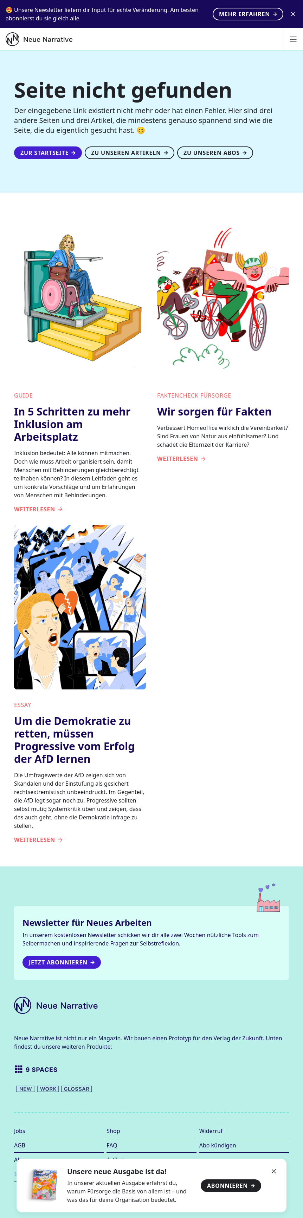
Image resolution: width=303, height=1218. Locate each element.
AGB (19, 1145)
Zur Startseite (48, 153)
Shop (113, 1131)
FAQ (112, 1145)
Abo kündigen (217, 1145)
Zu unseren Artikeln (129, 153)
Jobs (19, 1131)
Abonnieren (231, 1186)
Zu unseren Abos (215, 153)
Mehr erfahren (248, 14)
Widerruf (211, 1131)
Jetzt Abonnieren (62, 962)
